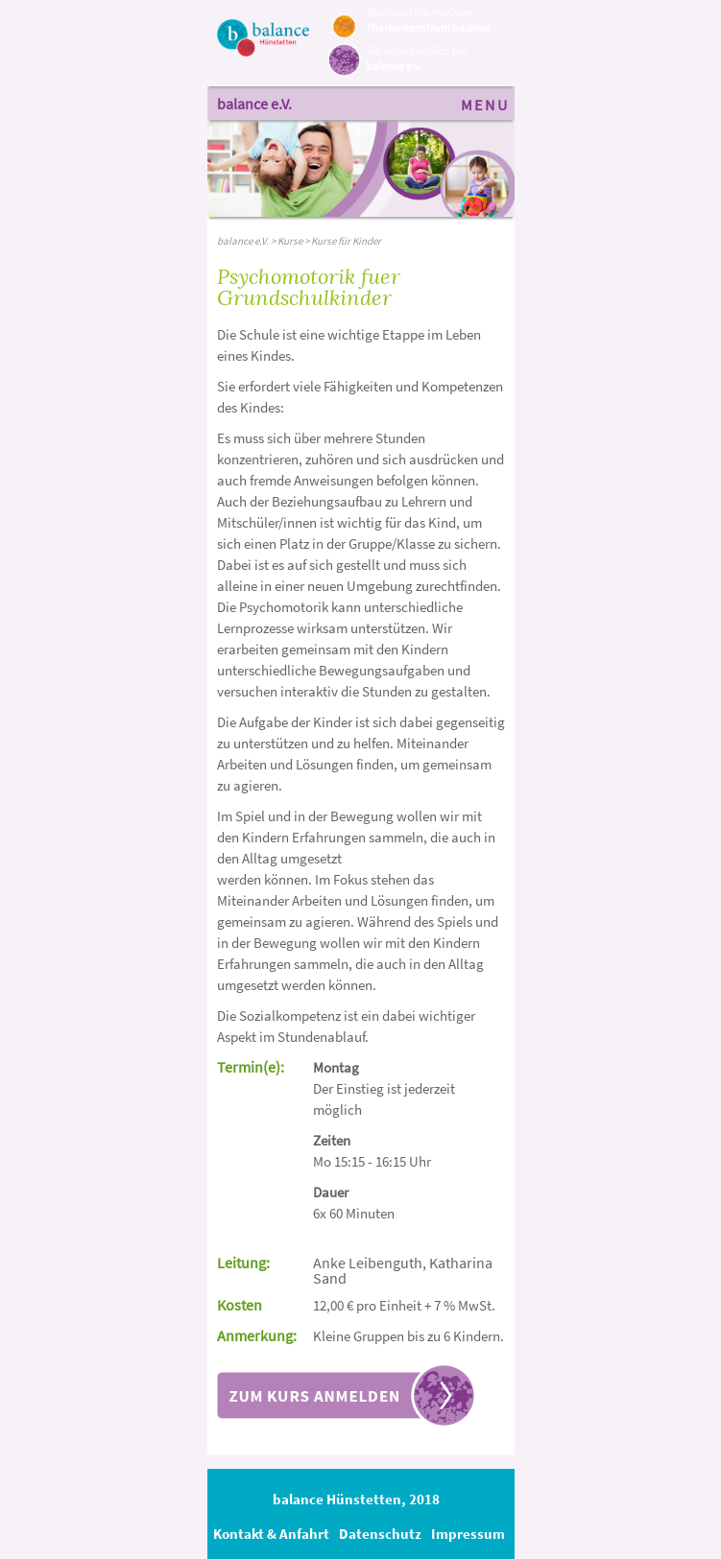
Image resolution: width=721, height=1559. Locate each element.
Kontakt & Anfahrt (271, 1533)
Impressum (468, 1533)
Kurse (289, 241)
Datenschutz (380, 1533)
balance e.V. (254, 103)
